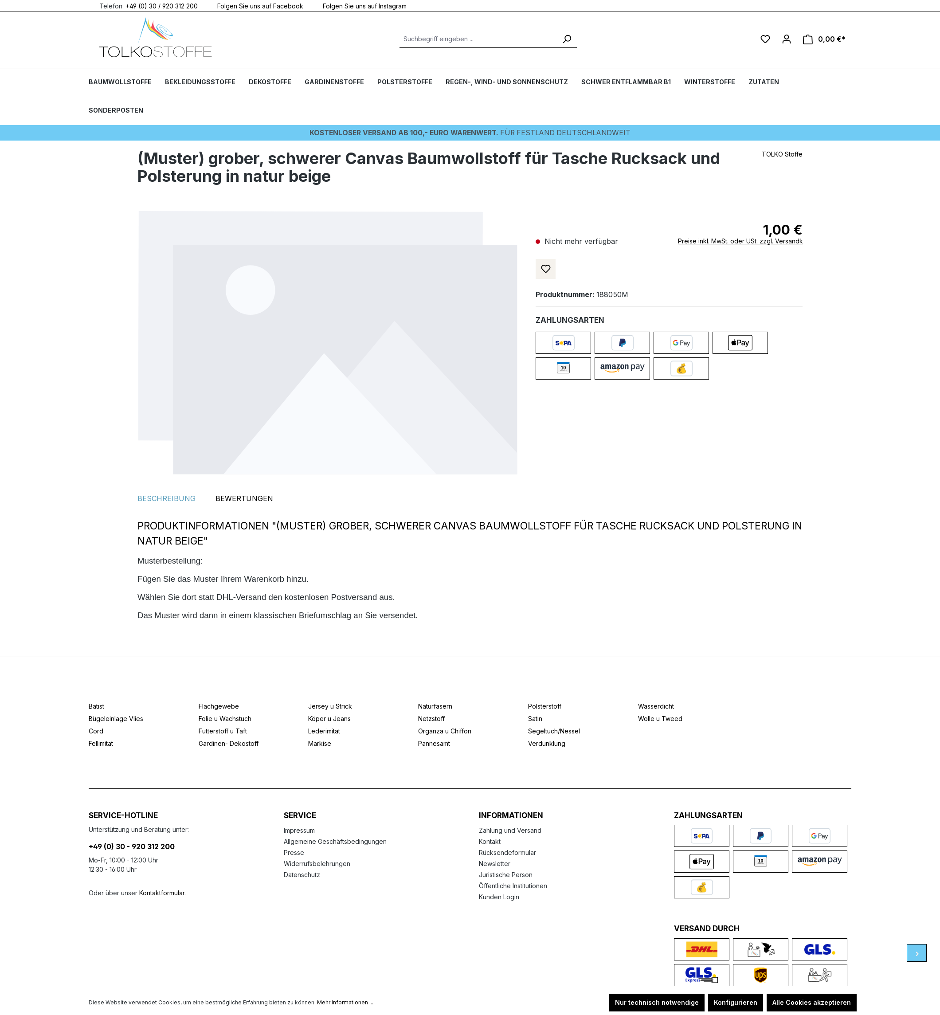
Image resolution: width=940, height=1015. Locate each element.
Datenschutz (302, 874)
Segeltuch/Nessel (554, 730)
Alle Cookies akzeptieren (811, 1002)
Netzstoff (431, 718)
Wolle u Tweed (660, 718)
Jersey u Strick (330, 705)
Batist (96, 705)
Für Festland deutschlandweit (470, 132)
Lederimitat (324, 730)
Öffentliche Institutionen (513, 885)
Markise (319, 743)
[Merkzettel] (765, 39)
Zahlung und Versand (510, 830)
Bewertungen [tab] (244, 498)
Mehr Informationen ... (345, 1002)
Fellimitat (101, 743)
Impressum (299, 830)
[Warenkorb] (824, 39)
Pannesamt (434, 743)
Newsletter (494, 863)
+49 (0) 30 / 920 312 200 (161, 5)
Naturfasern (435, 705)
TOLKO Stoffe (782, 153)
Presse (294, 852)
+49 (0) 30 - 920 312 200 (132, 846)
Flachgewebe (219, 705)
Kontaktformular (161, 892)
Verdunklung (546, 743)
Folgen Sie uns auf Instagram (359, 5)
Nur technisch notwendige (657, 1002)
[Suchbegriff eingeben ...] (478, 39)
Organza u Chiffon (444, 730)
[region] (328, 342)
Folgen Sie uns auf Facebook (255, 5)
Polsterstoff (544, 705)
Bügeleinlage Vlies (116, 718)
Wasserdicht (656, 705)
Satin (535, 718)
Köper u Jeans (329, 718)
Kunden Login (499, 896)
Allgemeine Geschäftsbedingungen (335, 841)
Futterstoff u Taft (223, 730)
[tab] (166, 498)
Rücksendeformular (507, 852)
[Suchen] (566, 39)
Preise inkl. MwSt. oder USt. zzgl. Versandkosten (748, 240)
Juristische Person (506, 874)
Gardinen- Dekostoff (228, 743)
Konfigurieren (735, 1002)
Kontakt (490, 841)
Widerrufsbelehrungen (317, 863)
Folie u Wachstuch (225, 718)
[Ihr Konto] (786, 39)
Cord (96, 730)
